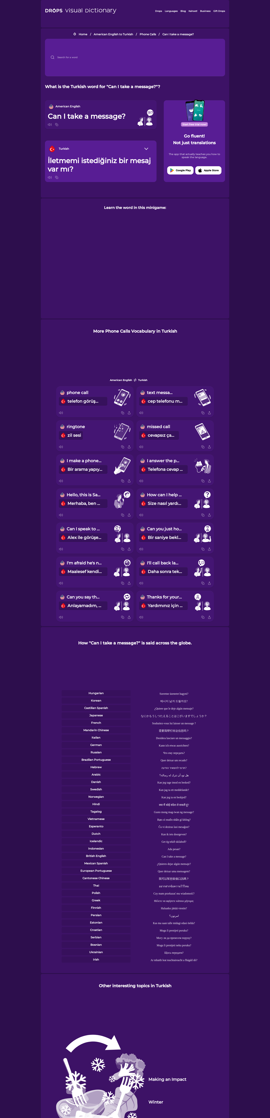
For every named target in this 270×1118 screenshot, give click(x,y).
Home (83, 34)
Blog (183, 11)
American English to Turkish (113, 34)
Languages (171, 11)
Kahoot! (193, 11)
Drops (158, 11)
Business (205, 11)
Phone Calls (148, 34)
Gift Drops (219, 11)
